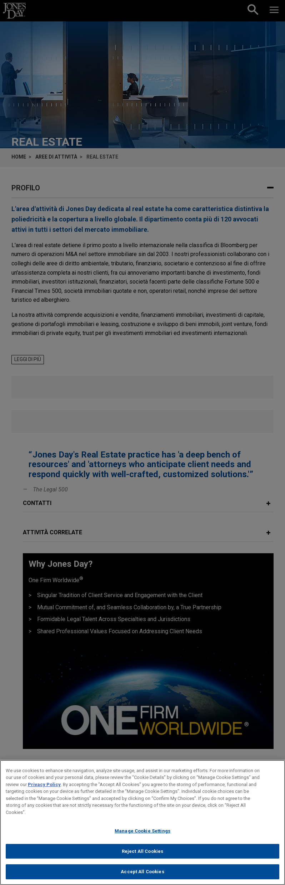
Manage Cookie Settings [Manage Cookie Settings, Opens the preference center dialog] (142, 832)
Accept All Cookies (142, 872)
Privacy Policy (44, 785)
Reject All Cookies (142, 852)
